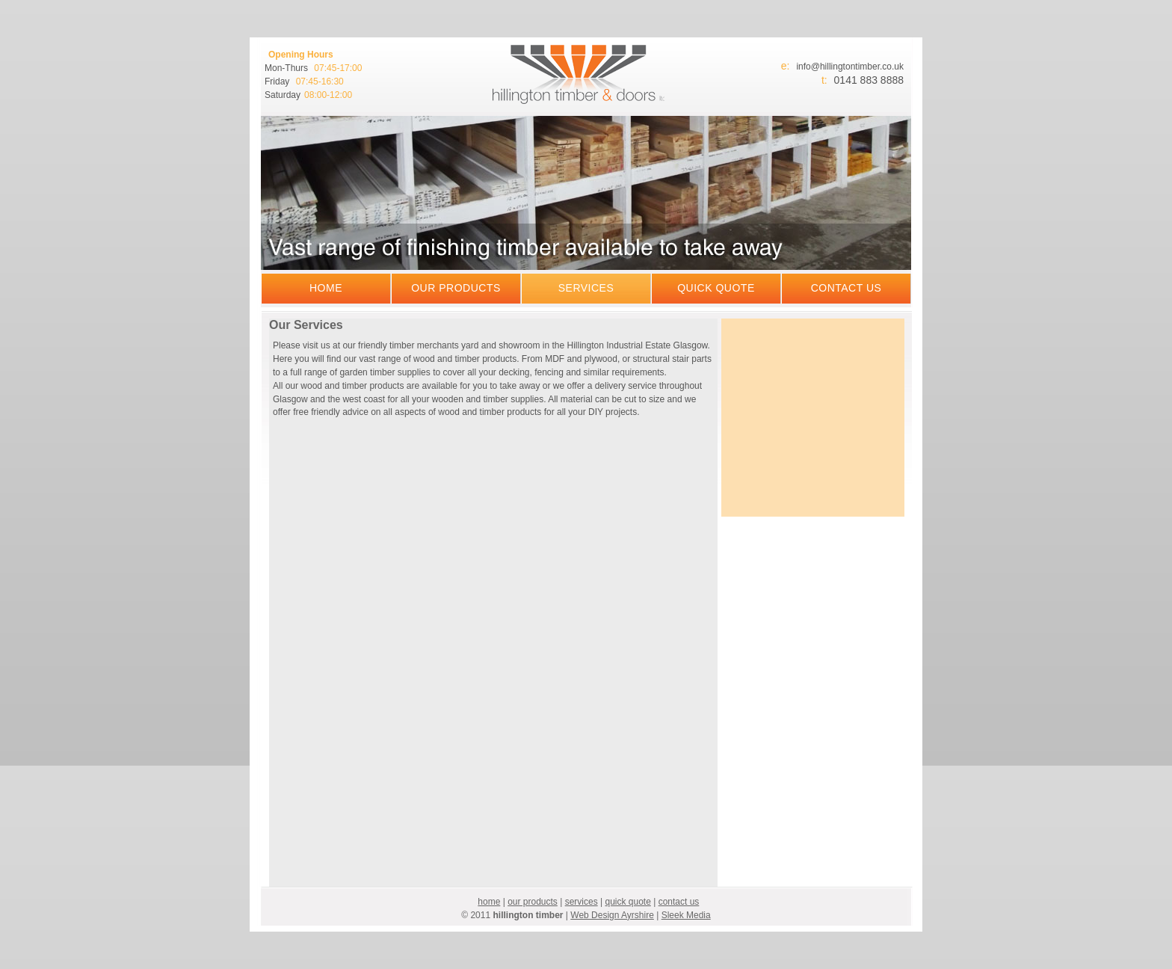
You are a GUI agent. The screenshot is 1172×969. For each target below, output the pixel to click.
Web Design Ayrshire (612, 915)
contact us (846, 288)
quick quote (716, 288)
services (586, 288)
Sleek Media (686, 915)
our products (456, 288)
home (325, 288)
